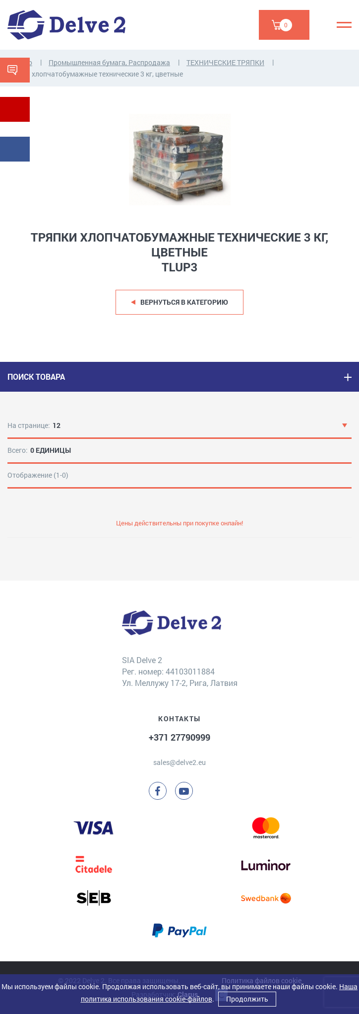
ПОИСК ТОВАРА (36, 376)
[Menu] (344, 24)
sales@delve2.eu (179, 762)
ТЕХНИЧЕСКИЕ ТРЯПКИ (225, 62)
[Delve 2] (66, 25)
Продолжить (247, 999)
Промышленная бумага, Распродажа (109, 62)
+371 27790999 (179, 737)
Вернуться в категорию (184, 302)
